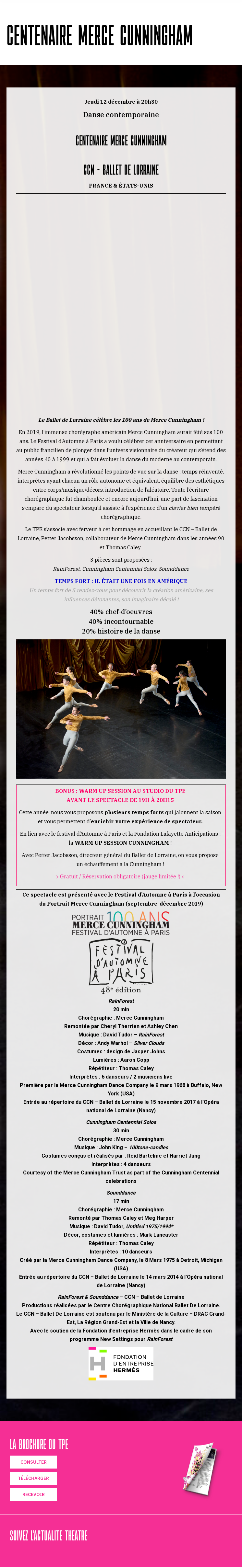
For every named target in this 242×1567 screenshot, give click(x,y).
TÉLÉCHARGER (33, 1478)
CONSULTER (33, 1462)
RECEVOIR (33, 1494)
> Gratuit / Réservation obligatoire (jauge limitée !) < (120, 876)
